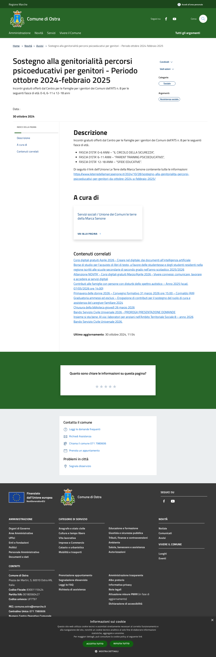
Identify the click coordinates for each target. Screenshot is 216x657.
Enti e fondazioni (19, 543)
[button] (108, 651)
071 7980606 (37, 611)
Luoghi (163, 554)
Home (16, 46)
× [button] (212, 620)
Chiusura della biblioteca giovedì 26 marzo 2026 (104, 307)
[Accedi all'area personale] (190, 4)
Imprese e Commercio (71, 543)
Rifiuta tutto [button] (122, 643)
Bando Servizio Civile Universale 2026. (98, 321)
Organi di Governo (19, 528)
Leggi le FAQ (66, 585)
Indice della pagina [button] (26, 127)
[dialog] (108, 637)
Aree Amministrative (21, 533)
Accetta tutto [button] (95, 643)
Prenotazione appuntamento (75, 575)
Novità (28, 46)
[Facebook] (164, 18)
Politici (13, 547)
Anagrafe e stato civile (72, 528)
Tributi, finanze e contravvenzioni (128, 538)
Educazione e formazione (123, 528)
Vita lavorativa (67, 538)
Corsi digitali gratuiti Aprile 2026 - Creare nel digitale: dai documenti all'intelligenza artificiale (132, 260)
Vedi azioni (167, 69)
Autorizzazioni (117, 552)
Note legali (115, 589)
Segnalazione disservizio (73, 580)
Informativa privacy (120, 585)
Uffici (12, 538)
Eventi (162, 558)
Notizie (163, 528)
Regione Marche (18, 4)
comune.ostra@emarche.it (30, 606)
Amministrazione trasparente (126, 575)
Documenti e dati (19, 557)
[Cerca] (203, 19)
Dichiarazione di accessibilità (125, 604)
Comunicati (165, 533)
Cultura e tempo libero (72, 533)
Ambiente (114, 542)
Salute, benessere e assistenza (127, 547)
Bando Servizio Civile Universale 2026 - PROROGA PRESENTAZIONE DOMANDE (125, 312)
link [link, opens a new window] (140, 636)
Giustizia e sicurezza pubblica (126, 533)
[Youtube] (173, 18)
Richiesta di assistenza (72, 589)
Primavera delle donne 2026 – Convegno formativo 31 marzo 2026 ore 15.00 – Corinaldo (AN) (134, 293)
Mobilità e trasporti (70, 552)
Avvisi (39, 46)
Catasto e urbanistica (71, 547)
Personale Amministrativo (24, 552)
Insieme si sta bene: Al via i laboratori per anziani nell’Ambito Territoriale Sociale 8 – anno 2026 (133, 317)
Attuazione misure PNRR (123, 594)
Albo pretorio (116, 580)
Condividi (167, 62)
